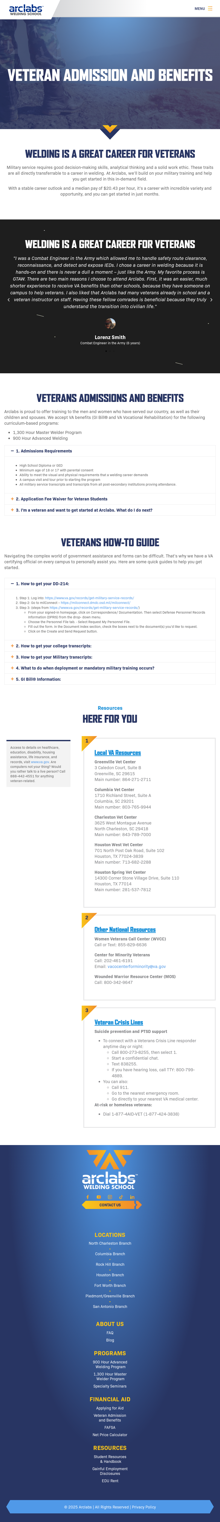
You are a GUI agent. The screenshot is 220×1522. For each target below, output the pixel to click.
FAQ (110, 1332)
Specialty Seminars (110, 1385)
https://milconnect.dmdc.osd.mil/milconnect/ (95, 602)
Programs (110, 1353)
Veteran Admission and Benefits (110, 1417)
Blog (110, 1339)
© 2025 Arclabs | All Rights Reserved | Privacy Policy (110, 1506)
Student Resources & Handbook (110, 1459)
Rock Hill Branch (110, 1264)
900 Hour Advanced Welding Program (110, 1364)
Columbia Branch (110, 1253)
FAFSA (109, 1427)
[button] (8, 300)
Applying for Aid (110, 1407)
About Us (110, 1323)
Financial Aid (110, 1399)
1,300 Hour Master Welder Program (110, 1376)
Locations (110, 1234)
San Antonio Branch (110, 1306)
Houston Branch (110, 1274)
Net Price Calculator (110, 1434)
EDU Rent (110, 1480)
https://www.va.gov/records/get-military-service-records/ (89, 598)
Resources (110, 1447)
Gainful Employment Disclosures (110, 1471)
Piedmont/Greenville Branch (110, 1295)
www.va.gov (40, 761)
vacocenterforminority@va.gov (137, 966)
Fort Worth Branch (110, 1285)
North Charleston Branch (110, 1243)
